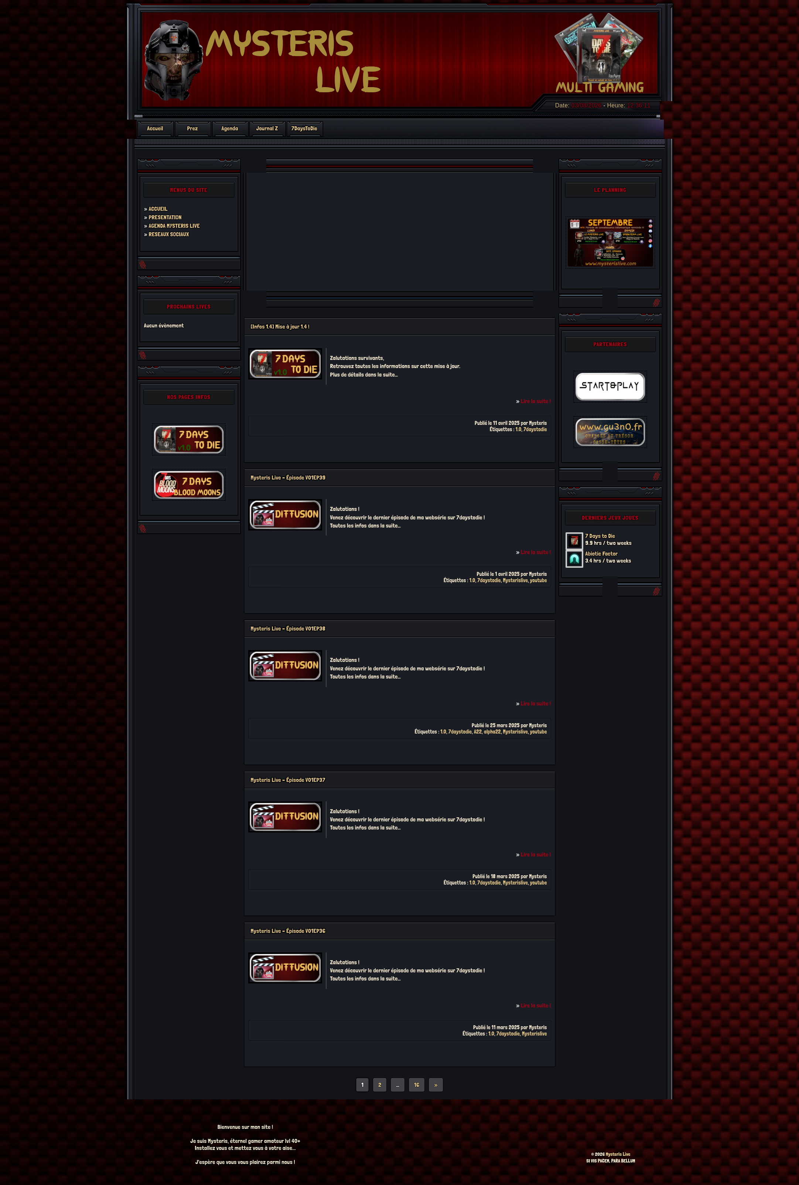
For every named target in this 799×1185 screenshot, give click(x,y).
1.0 (519, 429)
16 (416, 1084)
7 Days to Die (600, 535)
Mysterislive (515, 580)
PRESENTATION (164, 217)
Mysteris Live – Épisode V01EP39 (288, 477)
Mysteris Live (618, 1154)
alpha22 (492, 731)
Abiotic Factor (601, 553)
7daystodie (535, 429)
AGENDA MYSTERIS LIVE (173, 225)
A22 (478, 731)
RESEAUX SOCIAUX (168, 234)
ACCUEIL (157, 208)
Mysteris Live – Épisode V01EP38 (288, 628)
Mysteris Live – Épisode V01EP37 (288, 779)
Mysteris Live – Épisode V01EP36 (288, 930)
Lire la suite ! (536, 401)
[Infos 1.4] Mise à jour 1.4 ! (280, 326)
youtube (538, 580)
